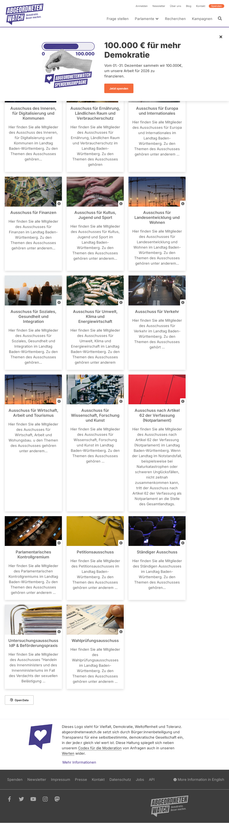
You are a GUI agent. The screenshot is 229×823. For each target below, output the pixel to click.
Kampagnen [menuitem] (202, 19)
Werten (68, 753)
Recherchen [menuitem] (175, 19)
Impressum (60, 779)
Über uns (175, 6)
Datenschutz (120, 779)
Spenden (216, 6)
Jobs (140, 779)
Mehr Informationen (79, 762)
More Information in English (198, 779)
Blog (188, 6)
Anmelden (142, 6)
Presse (81, 779)
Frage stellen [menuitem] (118, 19)
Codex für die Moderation (100, 748)
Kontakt (200, 6)
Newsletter (158, 6)
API (152, 779)
